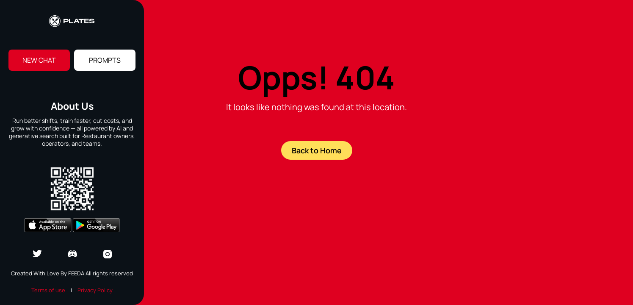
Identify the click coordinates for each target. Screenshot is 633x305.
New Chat (39, 60)
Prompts (105, 60)
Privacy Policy (95, 290)
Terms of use (48, 290)
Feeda (76, 273)
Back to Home (317, 150)
